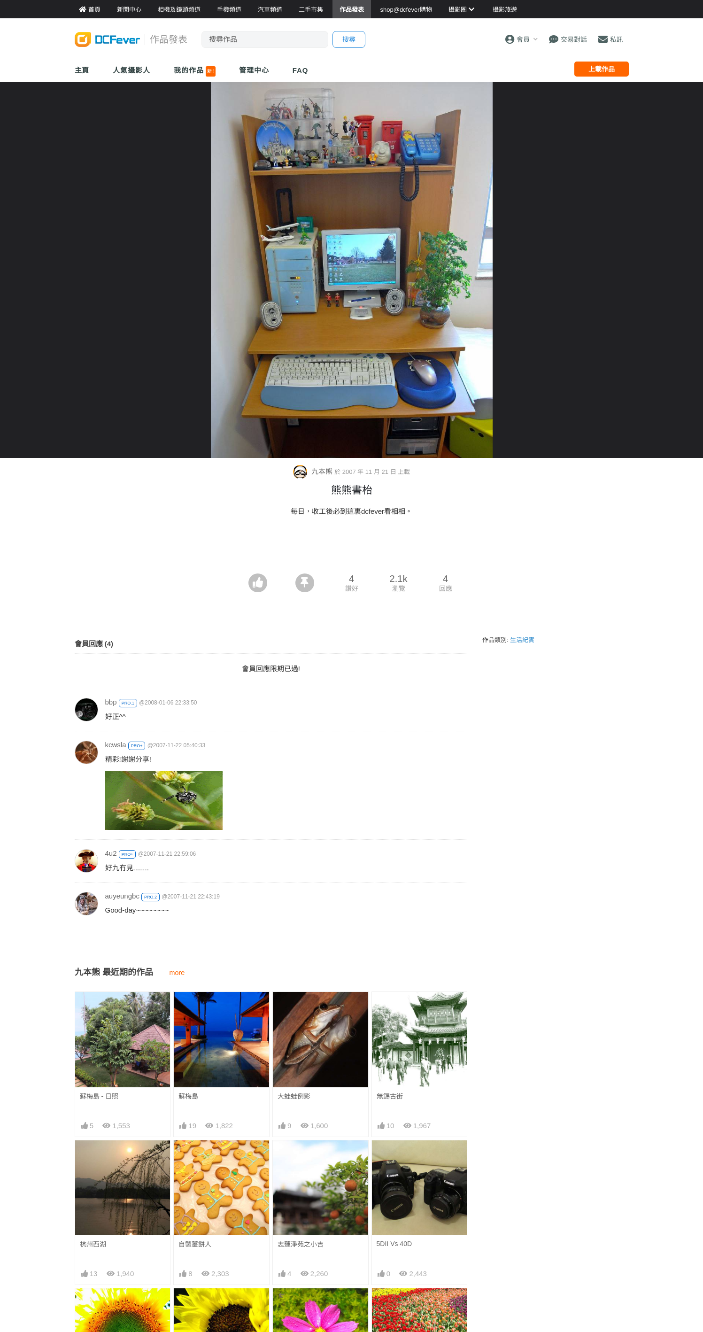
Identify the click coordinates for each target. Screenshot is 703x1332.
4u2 (111, 853)
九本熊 (313, 471)
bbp (111, 702)
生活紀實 (522, 639)
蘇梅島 (188, 1096)
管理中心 (254, 70)
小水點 (287, 1305)
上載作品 (601, 69)
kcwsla (115, 745)
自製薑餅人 (194, 1244)
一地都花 (390, 1305)
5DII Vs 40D (394, 1243)
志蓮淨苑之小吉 (301, 1244)
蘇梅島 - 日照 (99, 1096)
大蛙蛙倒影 (294, 1096)
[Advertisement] (352, 548)
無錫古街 (390, 1096)
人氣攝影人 (131, 70)
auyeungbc (122, 896)
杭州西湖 (93, 1244)
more (177, 972)
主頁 (82, 70)
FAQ (301, 70)
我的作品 (195, 71)
